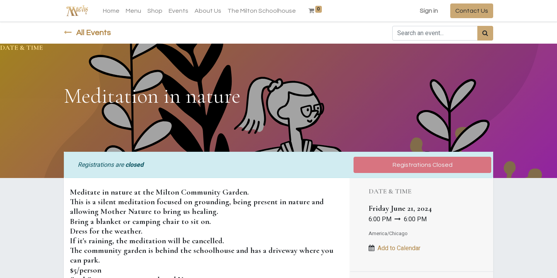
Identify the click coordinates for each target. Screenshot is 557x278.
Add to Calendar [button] (399, 248)
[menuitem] (111, 11)
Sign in (429, 11)
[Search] (485, 33)
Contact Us (471, 11)
